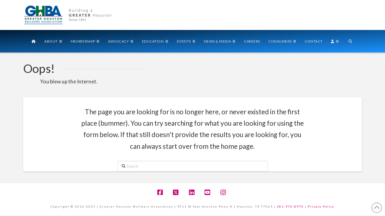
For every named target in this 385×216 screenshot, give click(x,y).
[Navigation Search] (350, 41)
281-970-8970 (290, 206)
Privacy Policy (321, 206)
